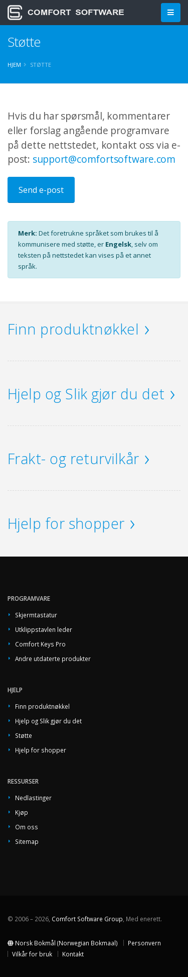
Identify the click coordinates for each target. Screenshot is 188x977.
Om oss (26, 827)
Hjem (14, 64)
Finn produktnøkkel (73, 329)
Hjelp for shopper (66, 523)
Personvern (144, 943)
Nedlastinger (33, 798)
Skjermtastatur (36, 615)
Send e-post (41, 189)
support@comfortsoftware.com (104, 159)
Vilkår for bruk (32, 954)
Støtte (23, 735)
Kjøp (21, 812)
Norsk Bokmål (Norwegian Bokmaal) (63, 943)
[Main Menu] (170, 13)
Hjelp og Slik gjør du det (86, 393)
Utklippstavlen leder (43, 629)
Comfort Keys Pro (40, 644)
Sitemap (27, 841)
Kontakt (73, 954)
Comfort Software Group (87, 919)
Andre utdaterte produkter (53, 659)
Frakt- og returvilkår (73, 458)
